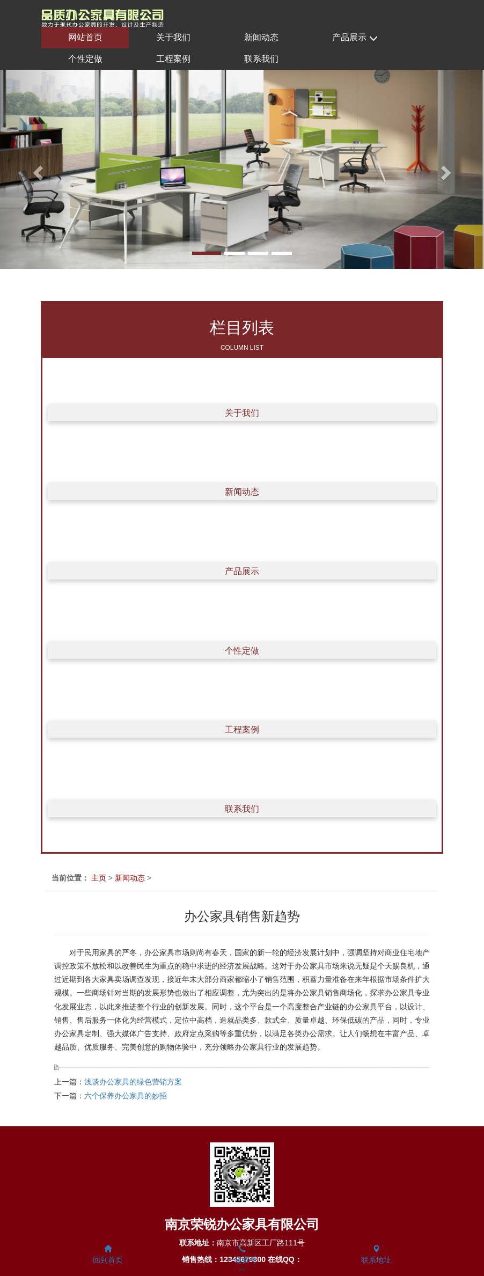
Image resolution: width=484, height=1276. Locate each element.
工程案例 (173, 58)
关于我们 (173, 37)
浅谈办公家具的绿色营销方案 (133, 1081)
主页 (98, 878)
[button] (36, 169)
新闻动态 (261, 37)
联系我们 (261, 58)
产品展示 (354, 38)
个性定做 (85, 58)
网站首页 (85, 37)
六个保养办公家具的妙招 (125, 1095)
